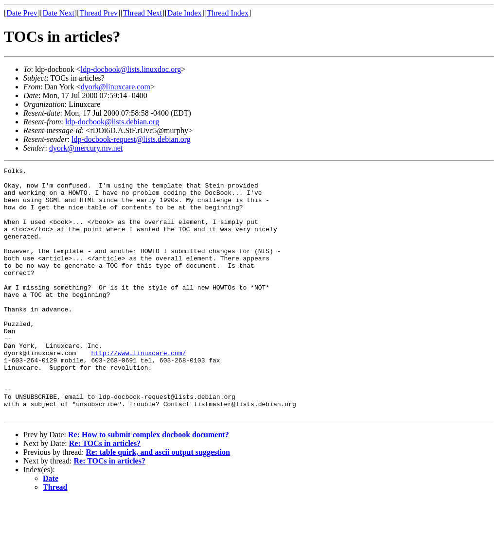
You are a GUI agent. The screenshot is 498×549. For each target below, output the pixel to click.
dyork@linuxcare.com (115, 87)
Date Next (58, 13)
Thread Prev (98, 13)
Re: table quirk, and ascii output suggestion (158, 502)
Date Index (184, 13)
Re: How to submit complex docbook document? (148, 484)
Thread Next (142, 13)
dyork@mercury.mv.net (86, 148)
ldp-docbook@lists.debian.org (112, 122)
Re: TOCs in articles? (105, 493)
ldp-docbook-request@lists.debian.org (131, 139)
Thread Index (228, 13)
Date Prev (21, 13)
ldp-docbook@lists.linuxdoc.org (131, 69)
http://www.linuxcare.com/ (138, 390)
